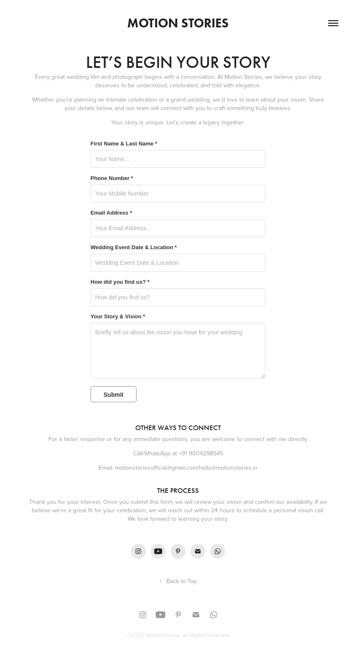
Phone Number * (112, 178)
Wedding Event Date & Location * (134, 247)
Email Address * (111, 213)
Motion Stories (178, 23)
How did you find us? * (120, 282)
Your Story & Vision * (118, 317)
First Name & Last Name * (124, 144)
